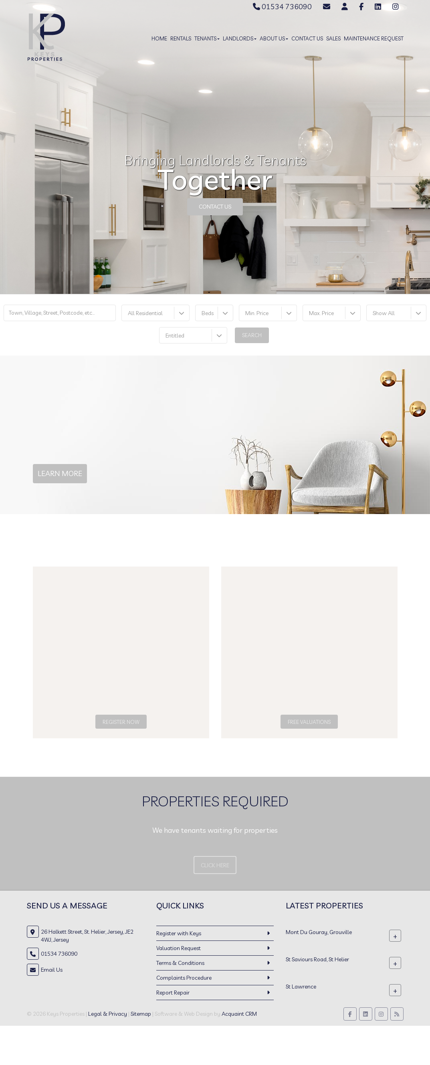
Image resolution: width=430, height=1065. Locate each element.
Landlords (239, 38)
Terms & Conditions (180, 963)
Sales (333, 38)
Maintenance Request (374, 38)
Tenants (207, 38)
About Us (274, 38)
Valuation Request (178, 948)
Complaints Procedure (184, 977)
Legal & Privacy (107, 1013)
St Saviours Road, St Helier (317, 959)
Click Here (215, 865)
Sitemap (141, 1013)
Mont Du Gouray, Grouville (319, 932)
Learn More (60, 473)
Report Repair (173, 992)
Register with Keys (178, 933)
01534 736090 (282, 6)
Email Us (52, 969)
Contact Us (307, 38)
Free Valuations (309, 722)
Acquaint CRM (239, 1013)
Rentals (180, 38)
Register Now (121, 722)
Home (159, 38)
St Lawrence (301, 986)
